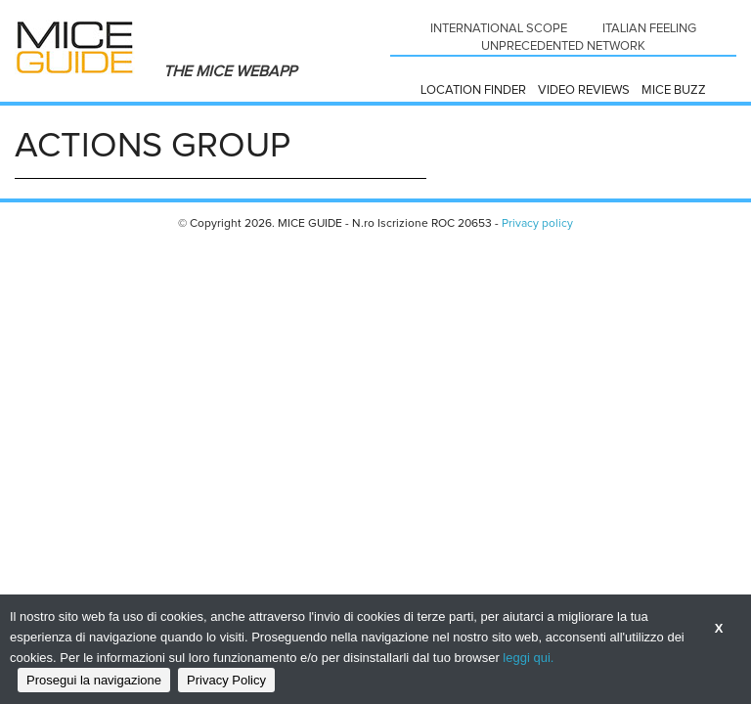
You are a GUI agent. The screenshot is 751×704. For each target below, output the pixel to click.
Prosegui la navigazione (93, 680)
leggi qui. (528, 657)
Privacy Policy (226, 680)
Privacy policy (537, 224)
